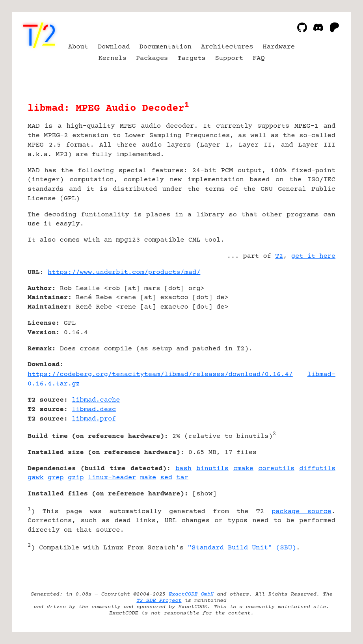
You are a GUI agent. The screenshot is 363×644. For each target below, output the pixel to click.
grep (56, 478)
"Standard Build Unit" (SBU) (242, 548)
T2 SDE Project (158, 600)
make (148, 478)
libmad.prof (94, 419)
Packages (152, 58)
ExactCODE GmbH (191, 594)
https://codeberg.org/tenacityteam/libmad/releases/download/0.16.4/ (160, 374)
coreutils (276, 469)
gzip (76, 478)
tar (182, 478)
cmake (243, 469)
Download (114, 47)
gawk (36, 478)
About (78, 47)
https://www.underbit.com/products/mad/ (124, 272)
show (204, 494)
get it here (313, 256)
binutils (212, 469)
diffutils (317, 469)
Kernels (112, 58)
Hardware (279, 47)
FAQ (259, 58)
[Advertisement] (311, 319)
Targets (191, 58)
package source (301, 512)
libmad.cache (96, 400)
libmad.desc (94, 409)
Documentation (165, 47)
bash (183, 469)
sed (166, 478)
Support (229, 58)
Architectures (227, 47)
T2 (279, 256)
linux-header (112, 478)
